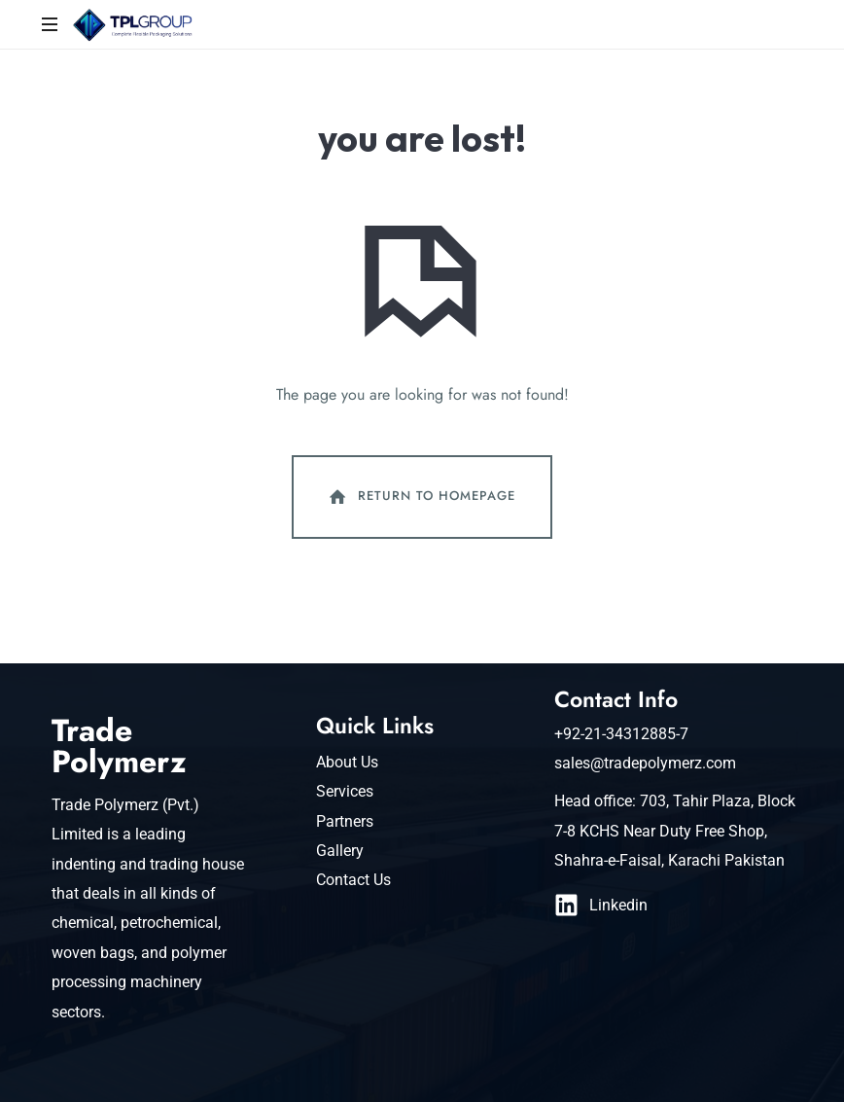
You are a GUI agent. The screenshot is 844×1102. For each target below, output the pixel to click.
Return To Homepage (420, 497)
